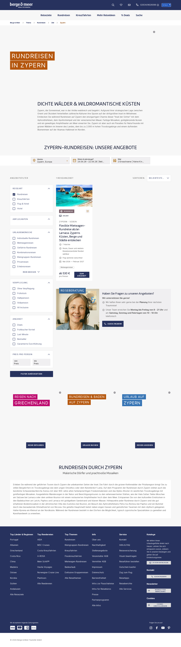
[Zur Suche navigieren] (113, 5)
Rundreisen (64, 15)
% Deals (125, 15)
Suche (139, 15)
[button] (166, 5)
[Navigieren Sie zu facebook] (157, 628)
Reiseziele (46, 15)
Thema (28, 23)
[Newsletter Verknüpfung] (129, 5)
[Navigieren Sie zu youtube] (163, 628)
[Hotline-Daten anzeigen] (158, 5)
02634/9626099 (148, 5)
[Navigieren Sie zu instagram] (151, 628)
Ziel (52, 23)
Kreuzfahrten (83, 15)
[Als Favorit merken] (87, 211)
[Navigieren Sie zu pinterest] (169, 628)
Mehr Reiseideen (106, 15)
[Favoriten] (121, 5)
